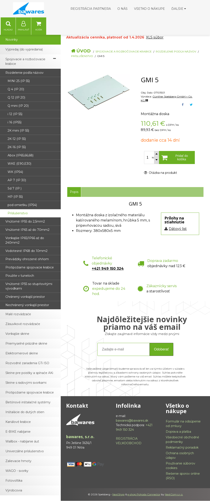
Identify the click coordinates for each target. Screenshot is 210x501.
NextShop (118, 494)
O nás (122, 9)
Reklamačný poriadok (182, 448)
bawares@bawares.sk (132, 421)
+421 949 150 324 (108, 269)
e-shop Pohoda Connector (144, 494)
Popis (74, 192)
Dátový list (178, 229)
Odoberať (161, 349)
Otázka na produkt (160, 173)
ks (153, 157)
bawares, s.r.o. (80, 436)
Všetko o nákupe (149, 9)
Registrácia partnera (91, 9)
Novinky (11, 40)
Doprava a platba (178, 432)
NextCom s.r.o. (174, 494)
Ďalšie (178, 9)
